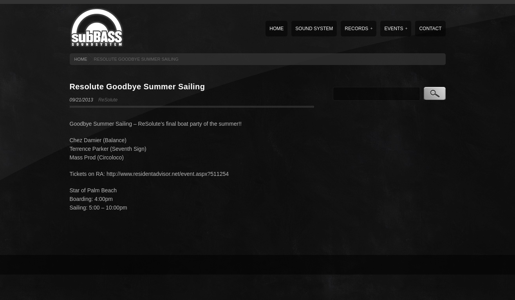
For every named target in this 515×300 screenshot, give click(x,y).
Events (395, 28)
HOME (80, 59)
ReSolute (107, 100)
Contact (430, 28)
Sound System (314, 28)
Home (276, 28)
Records (358, 28)
